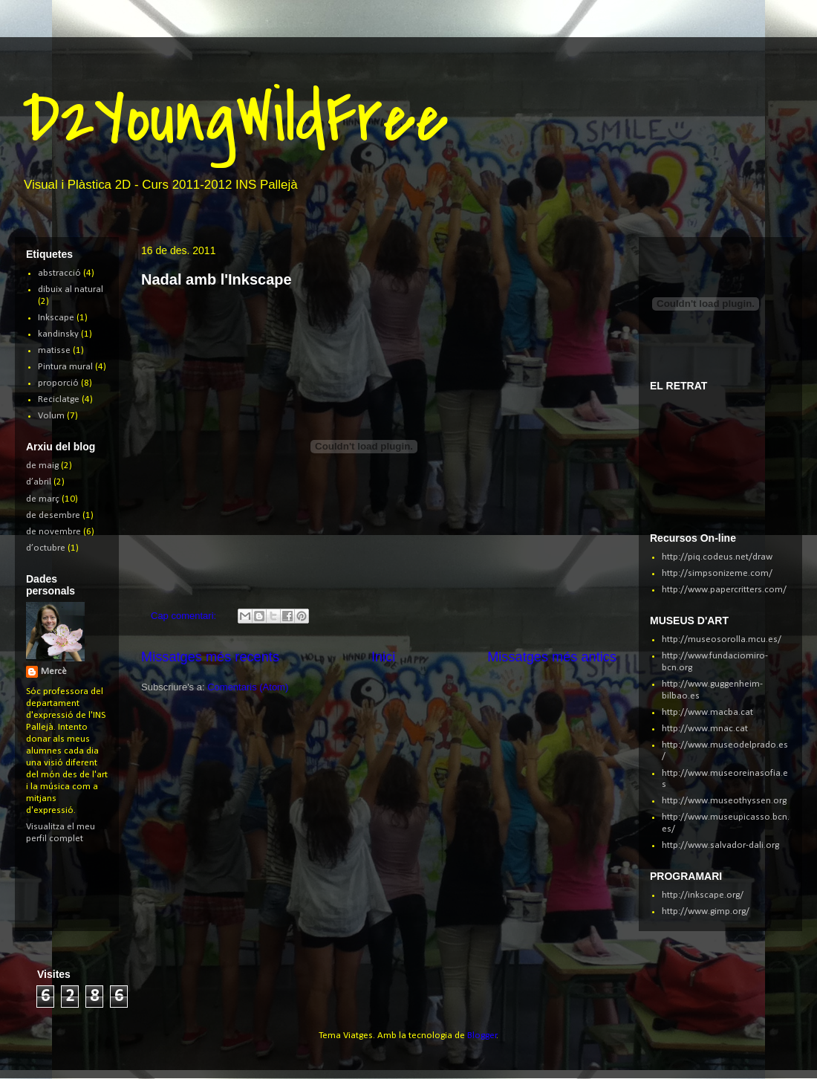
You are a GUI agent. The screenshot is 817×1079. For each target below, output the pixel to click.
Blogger (482, 1035)
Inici (383, 656)
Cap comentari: (185, 615)
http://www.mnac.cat (705, 728)
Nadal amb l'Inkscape (216, 279)
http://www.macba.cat (707, 712)
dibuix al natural (70, 289)
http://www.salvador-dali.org (720, 845)
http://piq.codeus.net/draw (717, 557)
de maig (42, 465)
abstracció (59, 273)
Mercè (54, 671)
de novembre (53, 532)
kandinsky (58, 334)
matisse (54, 350)
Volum (51, 416)
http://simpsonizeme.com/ (717, 573)
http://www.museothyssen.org (724, 801)
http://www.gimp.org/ (705, 911)
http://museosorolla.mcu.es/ (721, 639)
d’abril (38, 482)
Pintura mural (65, 367)
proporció (58, 383)
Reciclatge (58, 399)
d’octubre (45, 548)
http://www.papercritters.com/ (724, 589)
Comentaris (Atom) (247, 687)
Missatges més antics (551, 656)
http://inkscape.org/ (702, 895)
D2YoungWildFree (235, 118)
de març (42, 499)
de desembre (53, 515)
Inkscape (56, 318)
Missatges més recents (210, 656)
